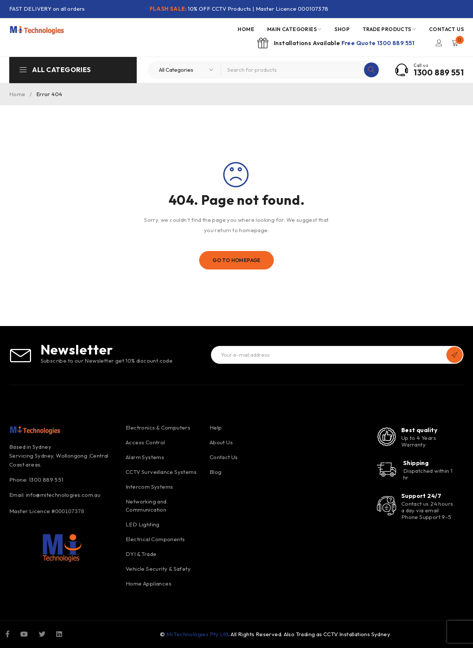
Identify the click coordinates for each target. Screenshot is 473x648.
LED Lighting (143, 524)
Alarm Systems (145, 457)
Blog (216, 471)
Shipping (416, 463)
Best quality (419, 430)
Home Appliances (148, 583)
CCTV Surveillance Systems (161, 471)
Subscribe (454, 355)
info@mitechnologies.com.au (63, 494)
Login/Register (439, 43)
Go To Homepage (237, 260)
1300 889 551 (439, 72)
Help (216, 427)
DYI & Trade (141, 553)
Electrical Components (155, 539)
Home (17, 94)
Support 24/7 (421, 495)
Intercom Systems (149, 486)
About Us (221, 442)
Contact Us (224, 457)
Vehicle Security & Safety (158, 568)
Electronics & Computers (158, 427)
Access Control (145, 442)
